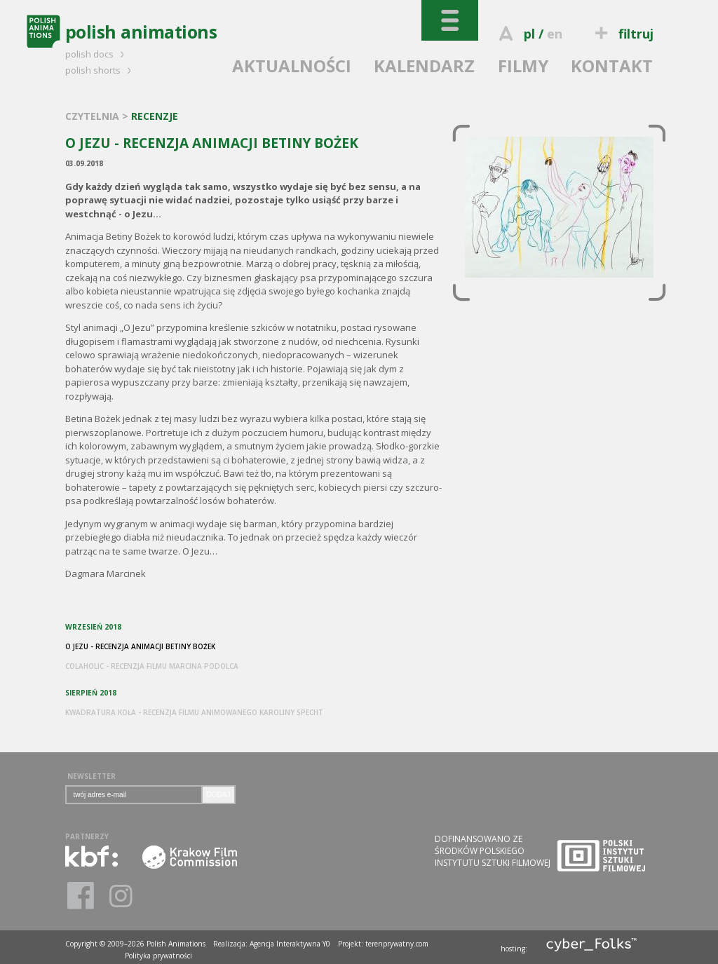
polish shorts (100, 70)
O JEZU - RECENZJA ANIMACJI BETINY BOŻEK (140, 646)
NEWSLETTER (91, 776)
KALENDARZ (424, 65)
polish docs (96, 54)
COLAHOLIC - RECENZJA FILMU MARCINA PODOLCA (151, 666)
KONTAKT (612, 65)
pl (529, 33)
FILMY (523, 65)
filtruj (621, 33)
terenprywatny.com (396, 944)
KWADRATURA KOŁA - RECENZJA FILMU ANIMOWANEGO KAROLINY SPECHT (194, 712)
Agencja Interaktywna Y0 (290, 944)
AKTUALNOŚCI (291, 65)
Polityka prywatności (158, 955)
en (554, 33)
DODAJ (219, 795)
